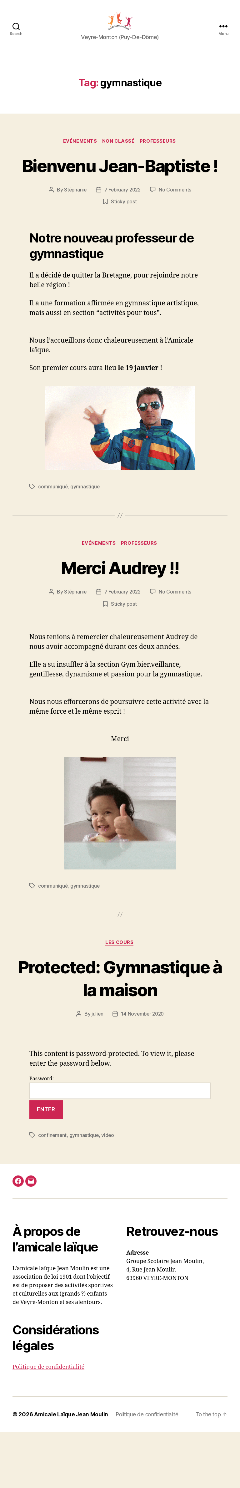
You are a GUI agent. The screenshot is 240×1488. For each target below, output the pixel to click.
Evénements (79, 151)
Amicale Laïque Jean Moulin (71, 1470)
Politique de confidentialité (48, 1423)
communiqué (53, 519)
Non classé (118, 151)
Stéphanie (74, 222)
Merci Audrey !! (120, 600)
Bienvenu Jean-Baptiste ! (120, 186)
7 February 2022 (123, 222)
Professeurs (160, 151)
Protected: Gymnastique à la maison (119, 1022)
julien (96, 1070)
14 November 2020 (142, 1070)
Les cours (120, 976)
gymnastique (85, 519)
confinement (52, 1191)
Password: (120, 1143)
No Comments (176, 222)
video (108, 1191)
